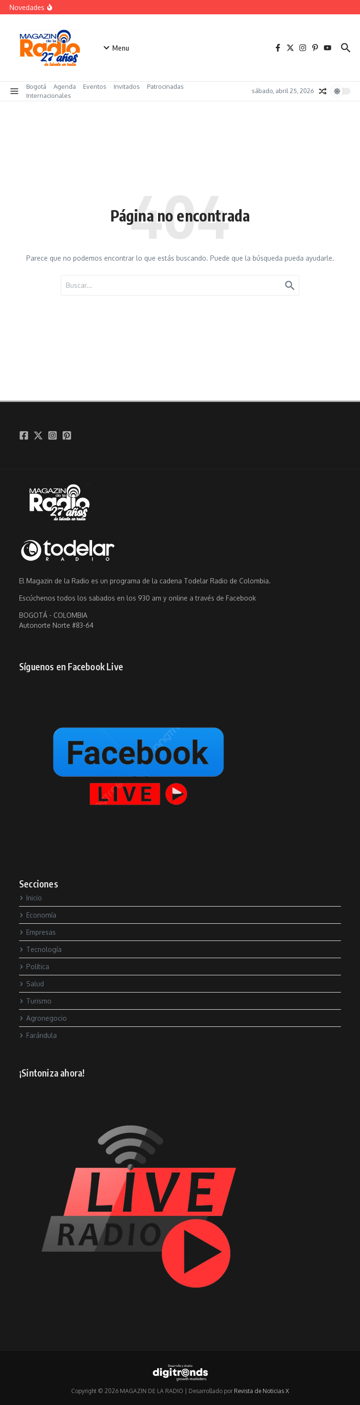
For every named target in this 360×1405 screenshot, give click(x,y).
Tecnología (40, 949)
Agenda (64, 86)
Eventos (94, 86)
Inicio (30, 898)
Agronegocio (43, 1018)
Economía (37, 915)
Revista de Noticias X (261, 1390)
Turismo (35, 1001)
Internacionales (48, 95)
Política (34, 966)
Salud (31, 984)
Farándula (38, 1035)
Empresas (37, 932)
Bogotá (36, 86)
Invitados (127, 86)
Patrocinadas (165, 86)
